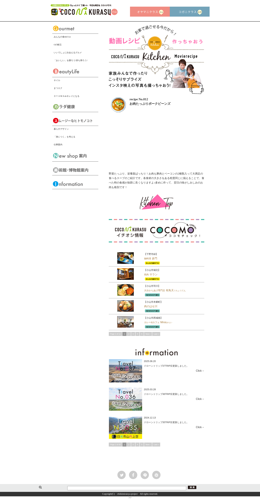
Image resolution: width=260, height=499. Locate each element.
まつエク (58, 88)
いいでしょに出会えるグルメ (68, 52)
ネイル (57, 80)
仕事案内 (58, 144)
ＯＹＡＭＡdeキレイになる (66, 96)
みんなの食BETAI (62, 37)
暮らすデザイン (61, 129)
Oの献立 (58, 44)
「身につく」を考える (64, 137)
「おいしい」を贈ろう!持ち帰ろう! (71, 60)
